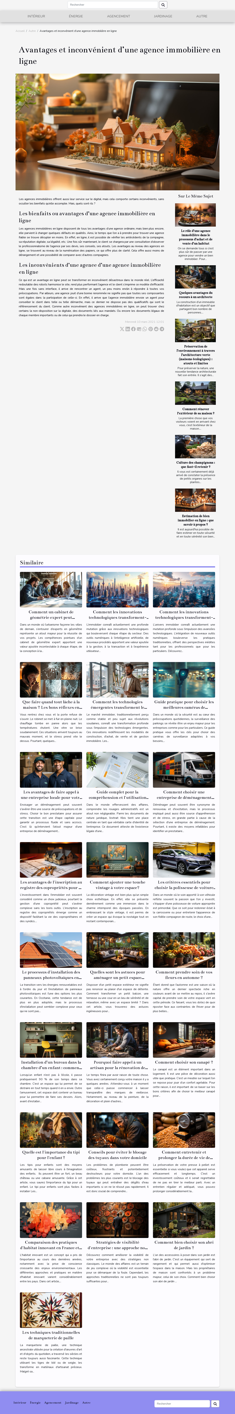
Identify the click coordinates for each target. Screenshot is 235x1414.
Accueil (20, 31)
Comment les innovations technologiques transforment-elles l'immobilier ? (118, 617)
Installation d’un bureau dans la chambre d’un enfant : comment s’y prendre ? (51, 1068)
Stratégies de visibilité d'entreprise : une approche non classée (117, 1248)
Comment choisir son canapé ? (184, 1062)
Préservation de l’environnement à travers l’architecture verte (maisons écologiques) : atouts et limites (196, 355)
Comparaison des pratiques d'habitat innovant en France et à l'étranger (51, 1248)
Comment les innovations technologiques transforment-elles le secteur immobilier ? (184, 617)
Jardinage (163, 16)
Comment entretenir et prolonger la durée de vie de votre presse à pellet (184, 1158)
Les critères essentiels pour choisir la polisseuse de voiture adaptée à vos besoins (184, 888)
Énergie (76, 16)
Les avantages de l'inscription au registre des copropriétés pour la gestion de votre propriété (51, 888)
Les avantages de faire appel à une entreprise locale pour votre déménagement (51, 797)
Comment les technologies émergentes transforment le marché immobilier (117, 707)
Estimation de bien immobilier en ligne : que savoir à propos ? (196, 520)
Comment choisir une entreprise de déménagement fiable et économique (184, 797)
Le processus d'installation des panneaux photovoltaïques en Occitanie (51, 978)
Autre (201, 16)
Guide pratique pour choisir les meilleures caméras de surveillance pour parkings (184, 707)
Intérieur (36, 16)
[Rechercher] (113, 4)
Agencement (118, 16)
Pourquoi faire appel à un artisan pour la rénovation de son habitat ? (117, 1068)
